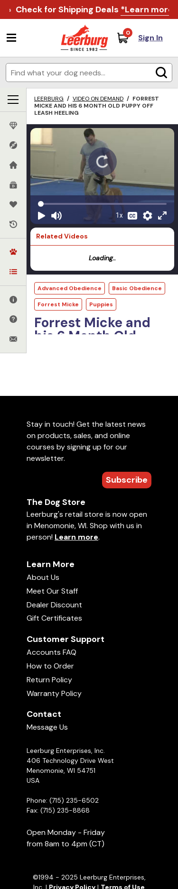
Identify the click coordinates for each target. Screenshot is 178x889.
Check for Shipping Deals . (95, 10)
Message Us (47, 727)
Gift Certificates (54, 618)
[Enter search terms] (89, 72)
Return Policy (49, 680)
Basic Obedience (137, 288)
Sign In (150, 38)
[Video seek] (102, 204)
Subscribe (127, 480)
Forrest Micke (58, 304)
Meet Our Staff (52, 591)
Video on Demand (98, 98)
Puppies (101, 304)
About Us (43, 577)
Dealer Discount (54, 605)
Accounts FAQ (51, 652)
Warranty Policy (54, 693)
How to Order (50, 666)
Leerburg (49, 98)
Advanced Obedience (69, 288)
